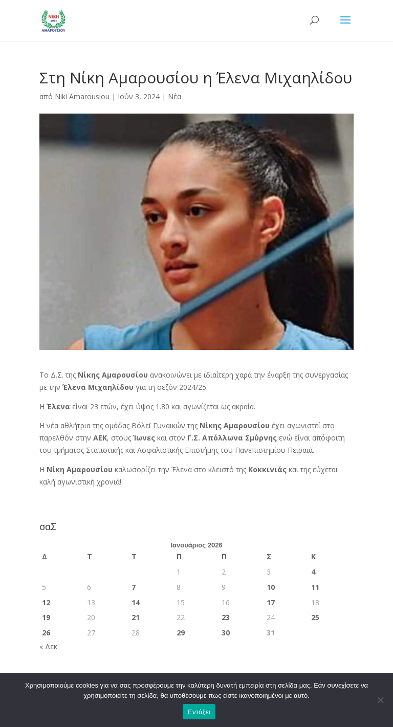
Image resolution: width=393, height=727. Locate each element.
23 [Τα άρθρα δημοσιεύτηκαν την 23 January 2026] (226, 617)
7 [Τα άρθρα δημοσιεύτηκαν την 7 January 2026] (134, 587)
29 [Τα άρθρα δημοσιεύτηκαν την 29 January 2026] (181, 632)
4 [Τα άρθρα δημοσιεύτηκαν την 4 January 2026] (313, 572)
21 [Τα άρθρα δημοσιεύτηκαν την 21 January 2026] (136, 617)
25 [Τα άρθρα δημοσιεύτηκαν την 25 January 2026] (315, 617)
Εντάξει (199, 712)
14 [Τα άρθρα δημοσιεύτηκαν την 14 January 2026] (136, 602)
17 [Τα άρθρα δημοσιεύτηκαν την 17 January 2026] (271, 602)
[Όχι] (380, 700)
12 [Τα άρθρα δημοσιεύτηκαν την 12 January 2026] (46, 602)
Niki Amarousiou (82, 96)
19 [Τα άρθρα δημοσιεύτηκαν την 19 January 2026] (46, 617)
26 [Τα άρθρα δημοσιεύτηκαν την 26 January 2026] (46, 632)
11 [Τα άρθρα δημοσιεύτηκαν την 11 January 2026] (315, 587)
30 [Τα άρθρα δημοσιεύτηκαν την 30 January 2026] (226, 632)
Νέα (174, 96)
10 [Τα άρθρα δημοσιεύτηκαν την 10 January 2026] (271, 587)
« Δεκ (48, 646)
